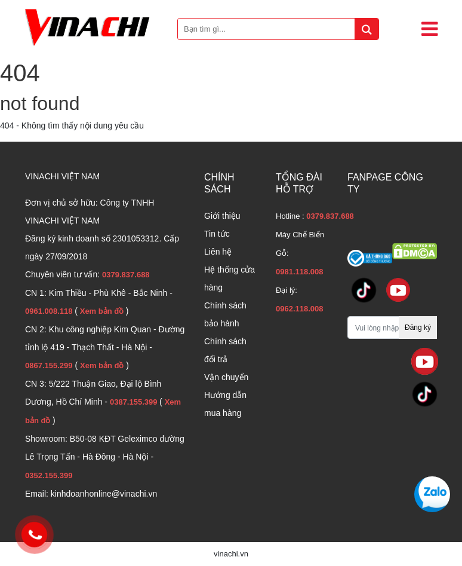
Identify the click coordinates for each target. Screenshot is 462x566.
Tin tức (217, 233)
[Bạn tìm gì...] (278, 29)
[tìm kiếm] (366, 29)
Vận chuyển (226, 377)
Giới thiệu (222, 216)
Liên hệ (218, 251)
